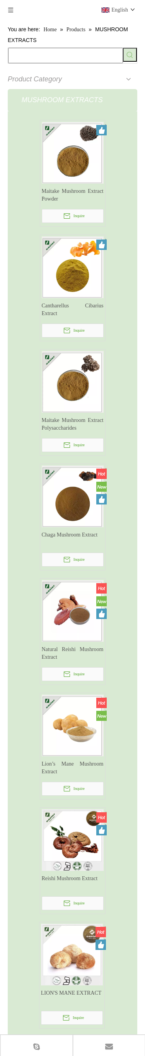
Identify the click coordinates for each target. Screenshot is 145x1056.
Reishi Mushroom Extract (70, 878)
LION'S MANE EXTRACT (71, 993)
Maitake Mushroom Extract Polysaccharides (73, 424)
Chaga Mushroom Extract (70, 535)
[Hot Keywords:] (130, 55)
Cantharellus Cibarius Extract (73, 309)
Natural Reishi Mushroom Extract (73, 653)
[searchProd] (65, 55)
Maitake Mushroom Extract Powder (73, 195)
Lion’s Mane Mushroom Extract (73, 767)
